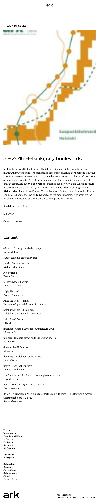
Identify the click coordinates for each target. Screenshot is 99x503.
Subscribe (8, 214)
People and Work (12, 436)
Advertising (9, 470)
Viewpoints (9, 433)
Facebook (8, 455)
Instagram (9, 458)
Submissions (10, 473)
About (6, 476)
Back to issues (16, 26)
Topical (7, 430)
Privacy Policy (11, 479)
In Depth (8, 439)
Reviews (8, 445)
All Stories (9, 448)
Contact (8, 467)
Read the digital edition (15, 206)
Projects (8, 442)
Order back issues (12, 221)
